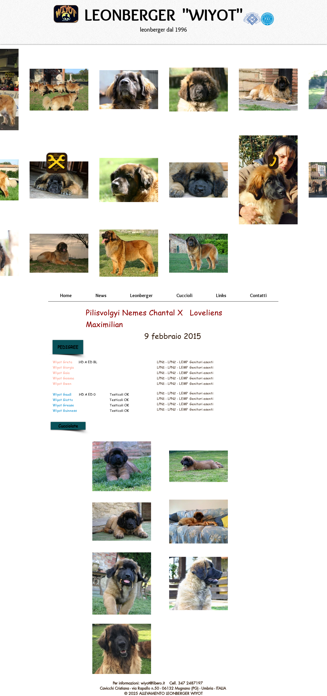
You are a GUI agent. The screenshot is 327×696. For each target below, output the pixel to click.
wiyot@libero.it (153, 683)
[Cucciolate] (68, 426)
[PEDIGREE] (68, 347)
